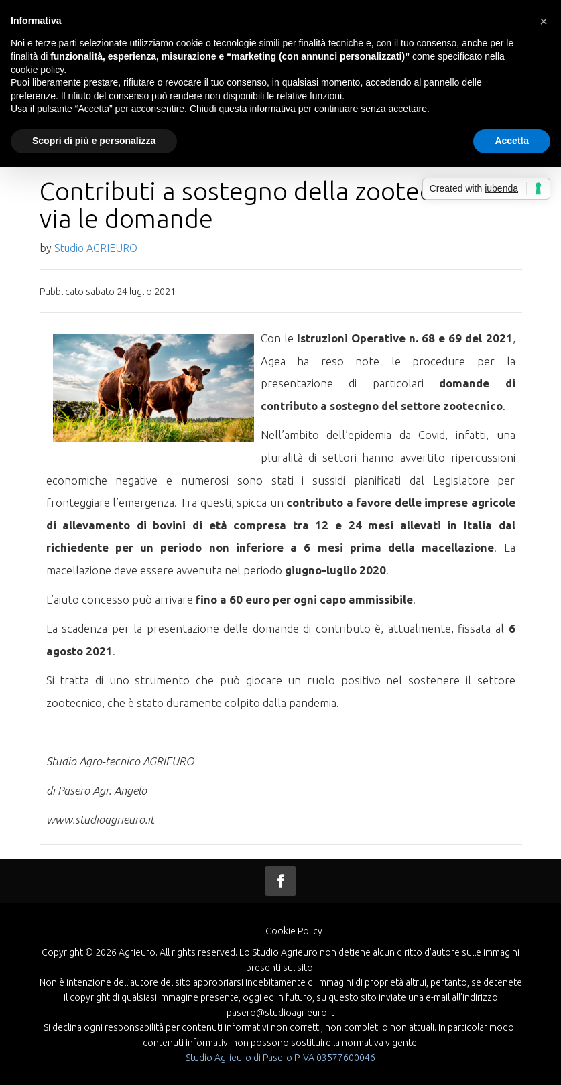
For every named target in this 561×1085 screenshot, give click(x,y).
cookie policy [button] (37, 69)
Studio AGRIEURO (95, 248)
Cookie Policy (293, 931)
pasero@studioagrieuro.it (280, 1012)
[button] (543, 21)
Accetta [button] (512, 140)
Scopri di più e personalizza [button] (93, 140)
